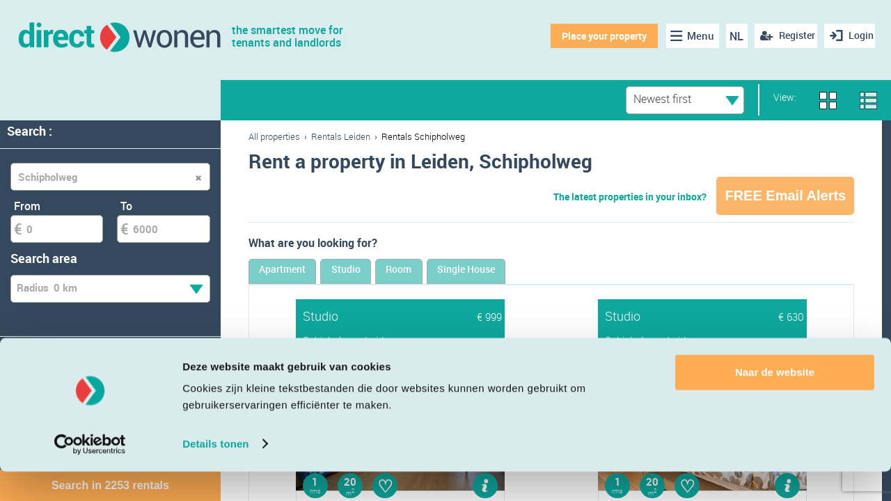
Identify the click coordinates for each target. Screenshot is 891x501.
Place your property (595, 35)
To (126, 206)
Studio (402, 273)
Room (491, 273)
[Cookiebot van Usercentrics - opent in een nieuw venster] (90, 473)
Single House (596, 273)
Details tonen (215, 473)
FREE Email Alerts (785, 195)
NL (729, 36)
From (27, 206)
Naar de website (774, 402)
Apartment (302, 273)
